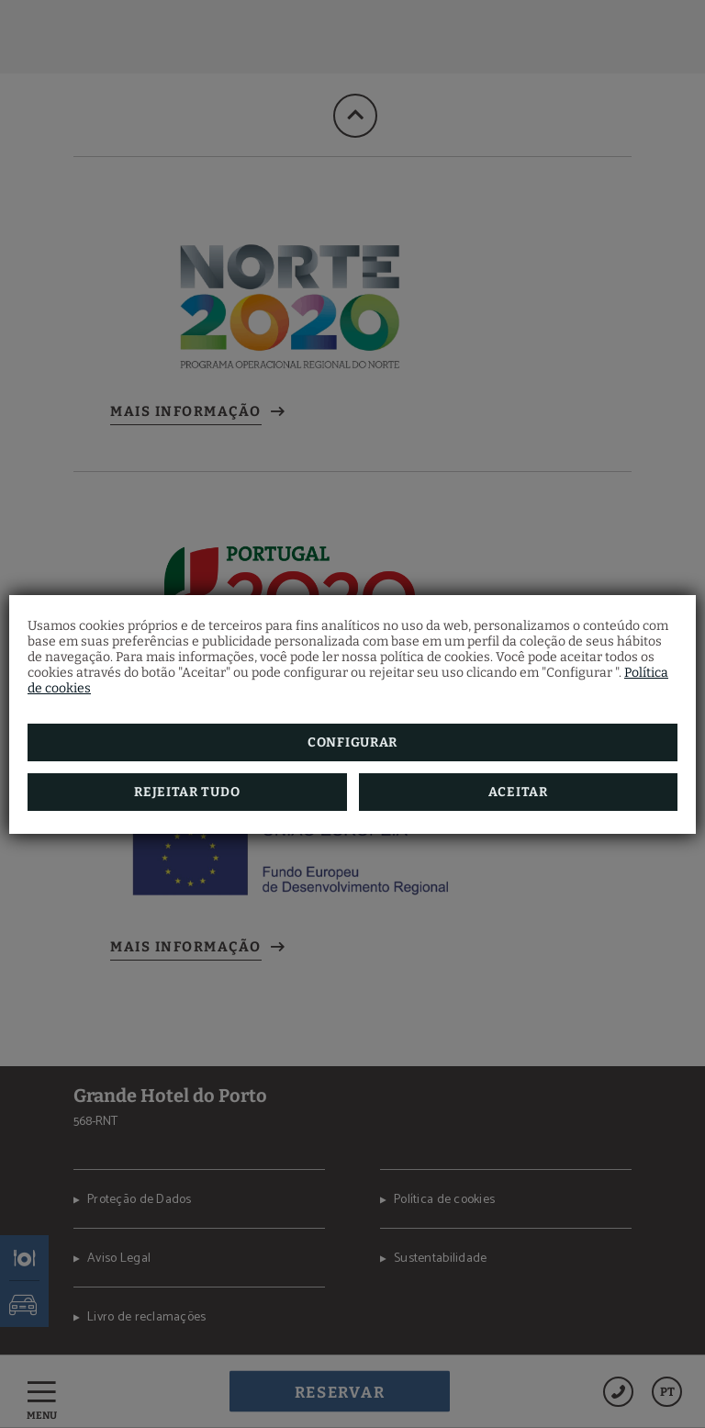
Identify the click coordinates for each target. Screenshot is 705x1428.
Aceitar (518, 792)
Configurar (352, 742)
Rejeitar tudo (187, 792)
